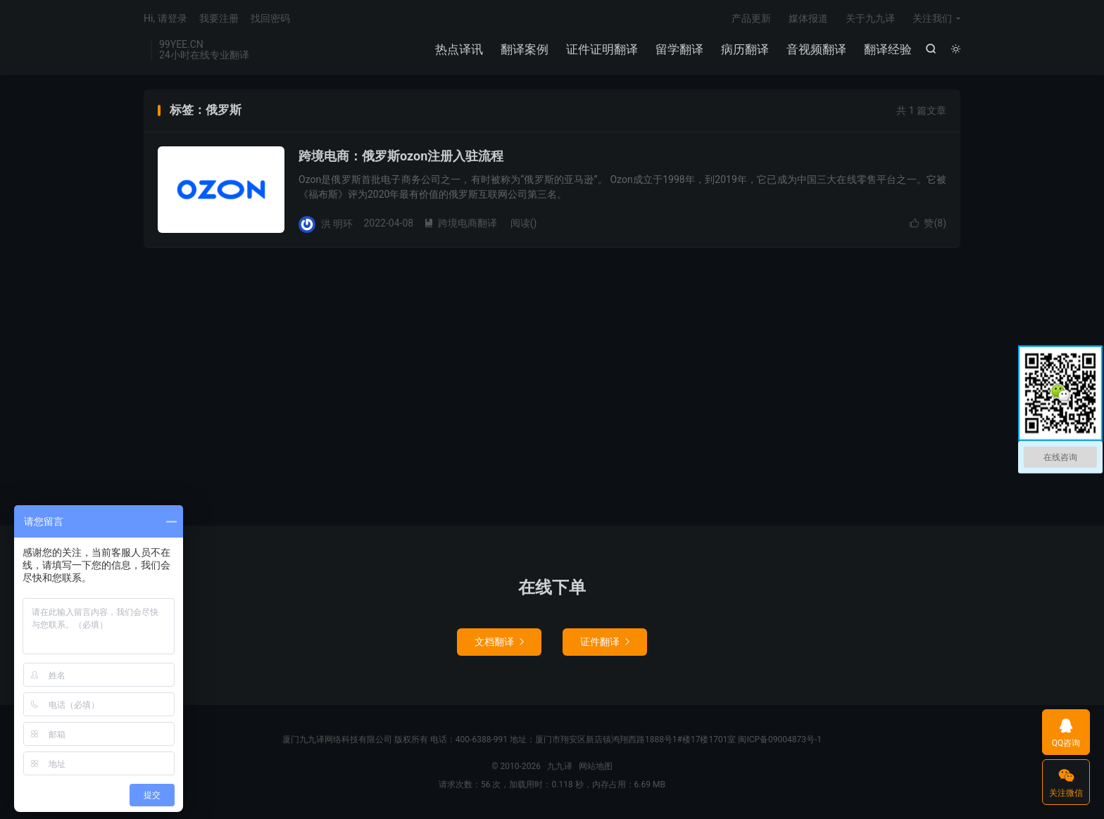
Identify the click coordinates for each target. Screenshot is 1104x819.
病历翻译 (745, 49)
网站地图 (596, 766)
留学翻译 (679, 49)
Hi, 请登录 (165, 18)
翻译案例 (524, 49)
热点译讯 (459, 49)
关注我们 (932, 18)
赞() (928, 223)
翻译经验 (888, 49)
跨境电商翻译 (460, 223)
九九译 (559, 766)
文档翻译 (499, 641)
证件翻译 (604, 641)
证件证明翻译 (602, 49)
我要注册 (219, 18)
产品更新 (751, 18)
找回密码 (270, 18)
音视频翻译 (816, 49)
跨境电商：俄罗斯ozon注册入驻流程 (401, 155)
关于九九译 (870, 18)
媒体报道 (808, 18)
